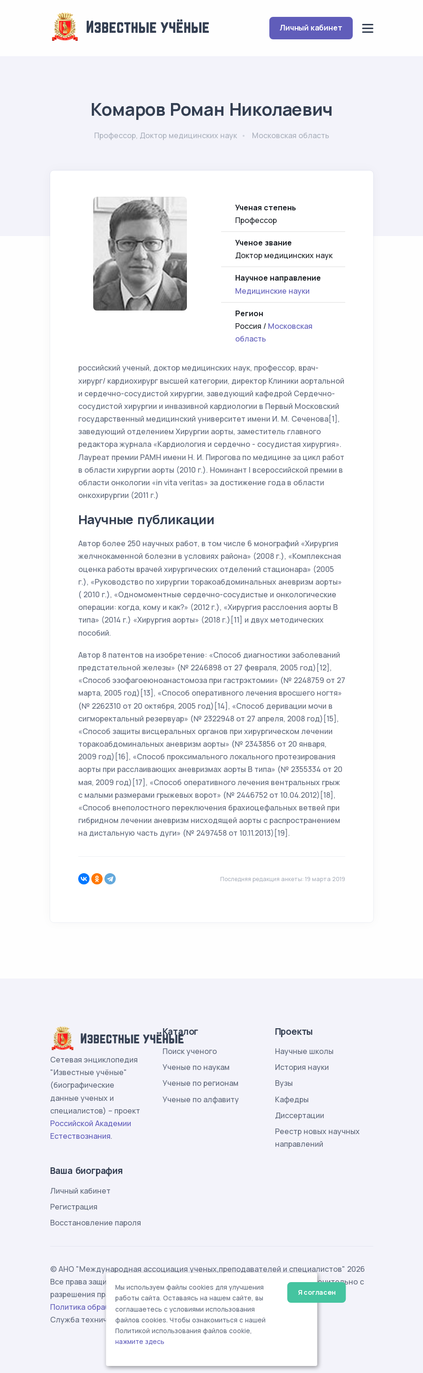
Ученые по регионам (200, 1083)
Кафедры (292, 1099)
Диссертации (299, 1115)
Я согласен (317, 1292)
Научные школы (304, 1051)
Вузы (284, 1083)
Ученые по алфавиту (201, 1099)
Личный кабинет (311, 27)
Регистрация (73, 1207)
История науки (302, 1067)
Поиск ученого (190, 1051)
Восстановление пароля (95, 1222)
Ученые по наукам (196, 1067)
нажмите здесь (139, 1341)
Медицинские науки (272, 291)
